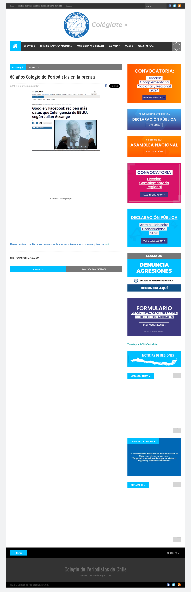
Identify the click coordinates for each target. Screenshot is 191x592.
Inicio (12, 6)
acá (107, 244)
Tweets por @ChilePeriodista (142, 344)
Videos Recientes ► (141, 376)
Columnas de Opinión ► (143, 441)
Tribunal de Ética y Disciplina (56, 46)
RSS (179, 5)
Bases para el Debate (24, 54)
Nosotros (29, 46)
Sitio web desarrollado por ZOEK (95, 575)
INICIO (18, 553)
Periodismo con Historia (90, 46)
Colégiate (114, 46)
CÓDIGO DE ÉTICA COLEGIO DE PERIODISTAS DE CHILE (39, 6)
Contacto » (173, 552)
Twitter (174, 5)
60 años (129, 46)
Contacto (69, 6)
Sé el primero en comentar (28, 86)
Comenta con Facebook (94, 269)
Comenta (38, 269)
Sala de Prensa (145, 46)
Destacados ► (138, 485)
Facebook (170, 5)
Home (15, 46)
